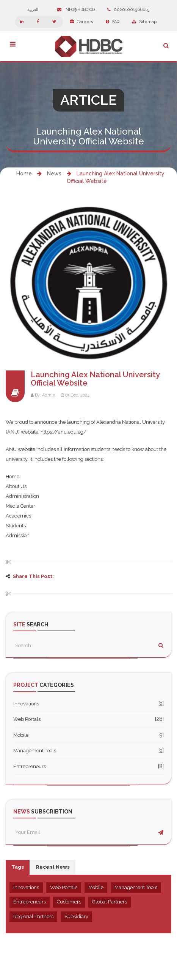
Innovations (26, 704)
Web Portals (27, 719)
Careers (81, 21)
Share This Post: (33, 576)
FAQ (112, 21)
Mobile (20, 735)
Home (24, 173)
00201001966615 (128, 9)
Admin (48, 395)
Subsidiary (76, 916)
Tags (17, 867)
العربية (36, 9)
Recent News (53, 867)
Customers (69, 902)
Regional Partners (33, 916)
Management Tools (34, 750)
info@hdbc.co (76, 9)
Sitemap (144, 21)
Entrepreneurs (29, 766)
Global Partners (109, 902)
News (54, 173)
